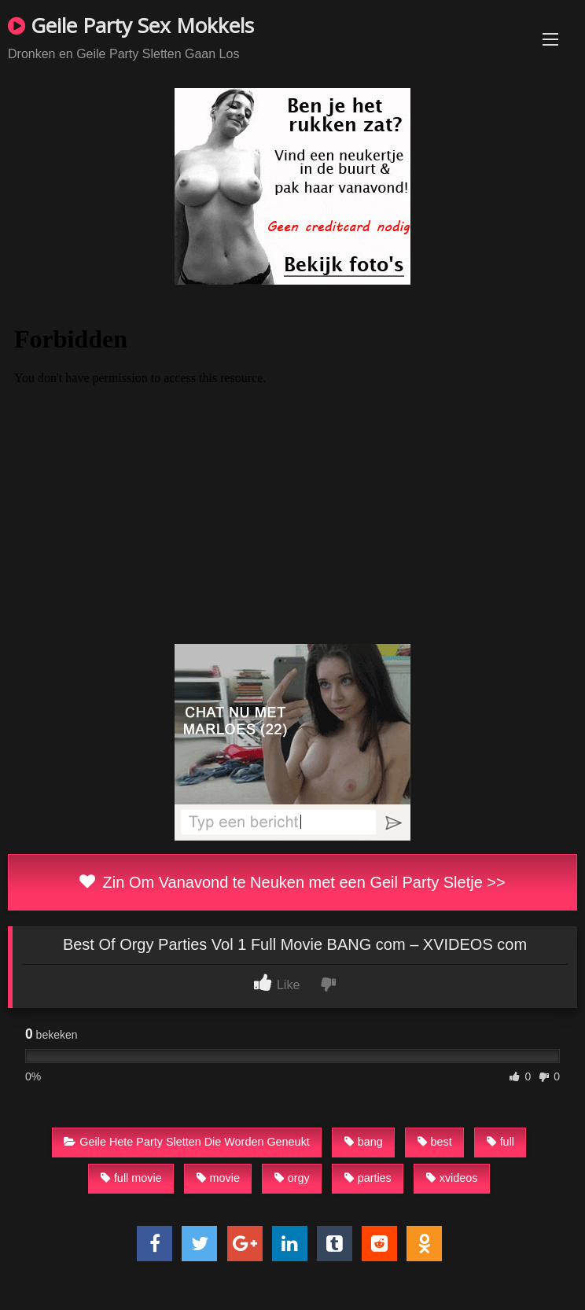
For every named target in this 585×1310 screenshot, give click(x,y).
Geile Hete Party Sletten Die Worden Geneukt (187, 1141)
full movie (131, 1178)
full (500, 1141)
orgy (292, 1178)
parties (368, 1178)
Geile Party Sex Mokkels (131, 25)
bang (363, 1141)
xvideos (452, 1178)
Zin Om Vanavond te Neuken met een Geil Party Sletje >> (292, 882)
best (435, 1141)
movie (218, 1178)
